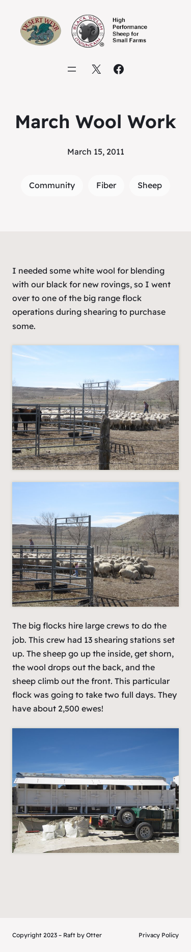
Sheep (150, 185)
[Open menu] (72, 69)
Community (52, 185)
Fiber (106, 185)
